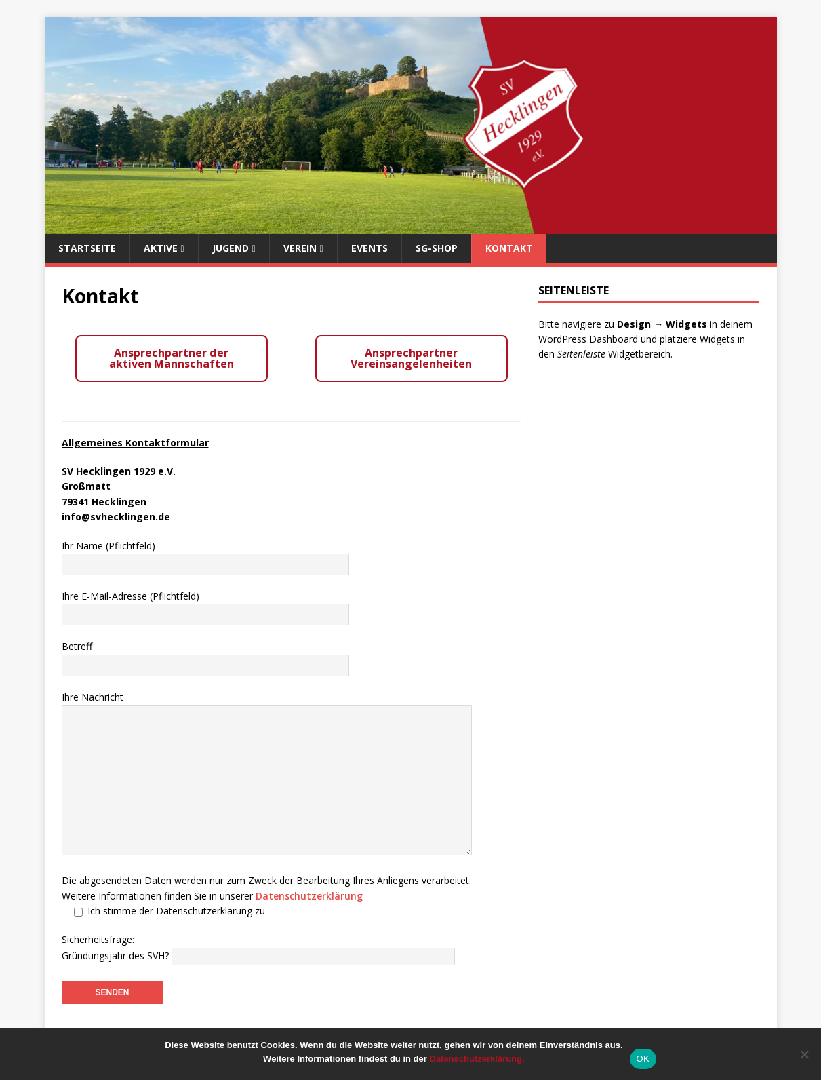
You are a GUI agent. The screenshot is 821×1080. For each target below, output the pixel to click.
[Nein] (804, 1054)
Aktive (161, 248)
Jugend (230, 248)
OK (643, 1059)
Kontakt (509, 248)
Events (369, 248)
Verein (300, 248)
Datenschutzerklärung (309, 895)
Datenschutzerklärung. (476, 1059)
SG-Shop (437, 248)
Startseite (87, 248)
